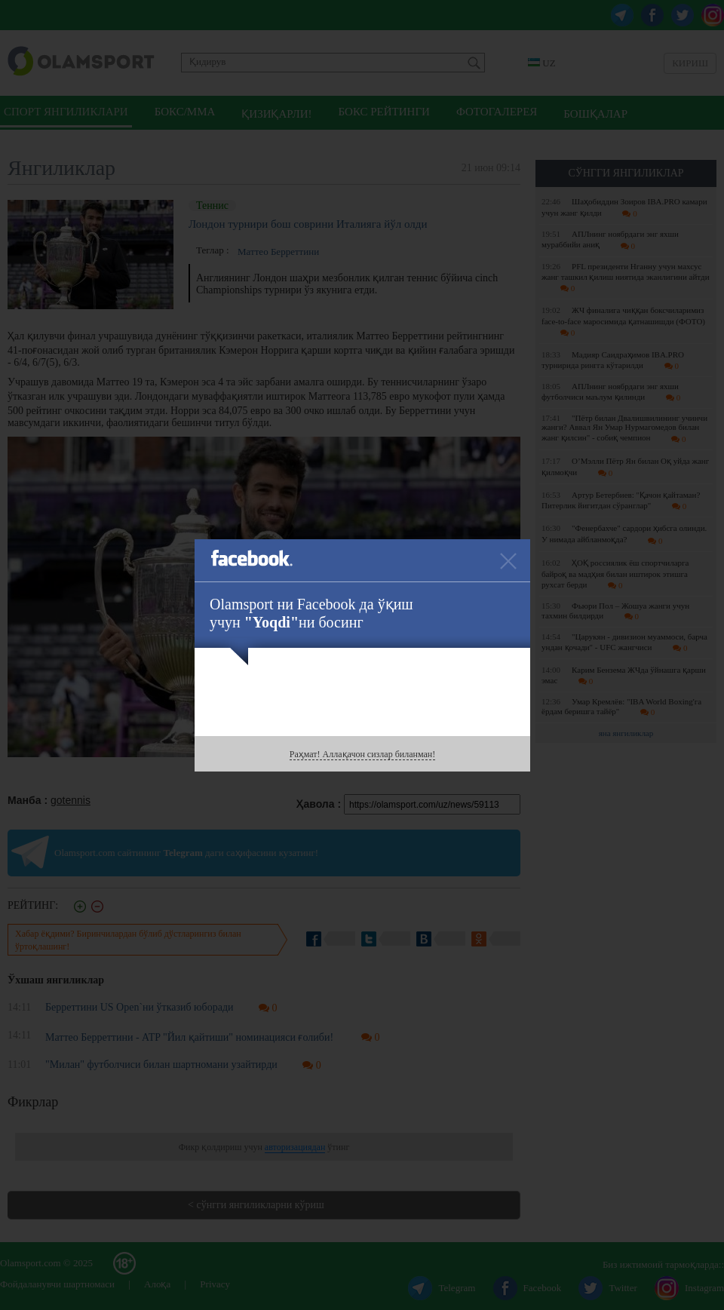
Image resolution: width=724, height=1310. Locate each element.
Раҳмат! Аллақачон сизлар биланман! (362, 754)
